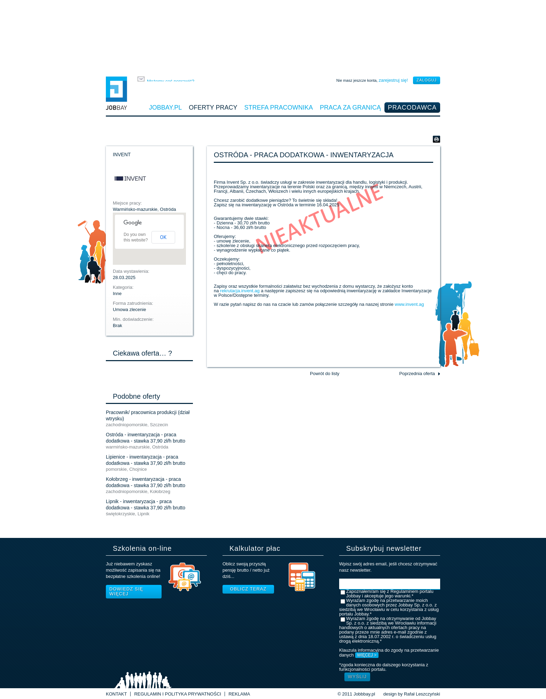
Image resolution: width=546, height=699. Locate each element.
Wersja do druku (436, 139)
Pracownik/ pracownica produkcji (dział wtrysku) (147, 415)
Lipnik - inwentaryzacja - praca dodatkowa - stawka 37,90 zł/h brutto (145, 504)
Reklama (239, 694)
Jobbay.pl (165, 107)
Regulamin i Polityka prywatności (177, 694)
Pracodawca (412, 107)
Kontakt (116, 694)
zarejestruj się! (393, 80)
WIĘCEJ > (367, 655)
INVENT (122, 154)
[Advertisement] (273, 36)
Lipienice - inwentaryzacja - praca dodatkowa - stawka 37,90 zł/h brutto (145, 460)
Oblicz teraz (248, 588)
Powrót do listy (325, 373)
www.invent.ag (409, 304)
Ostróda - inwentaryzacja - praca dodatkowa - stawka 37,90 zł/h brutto (145, 438)
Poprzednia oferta (417, 373)
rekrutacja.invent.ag (240, 290)
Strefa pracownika (278, 107)
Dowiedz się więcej (126, 591)
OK (163, 237)
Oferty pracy (213, 107)
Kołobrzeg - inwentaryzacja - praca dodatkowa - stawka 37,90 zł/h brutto (145, 482)
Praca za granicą (350, 107)
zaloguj (426, 80)
